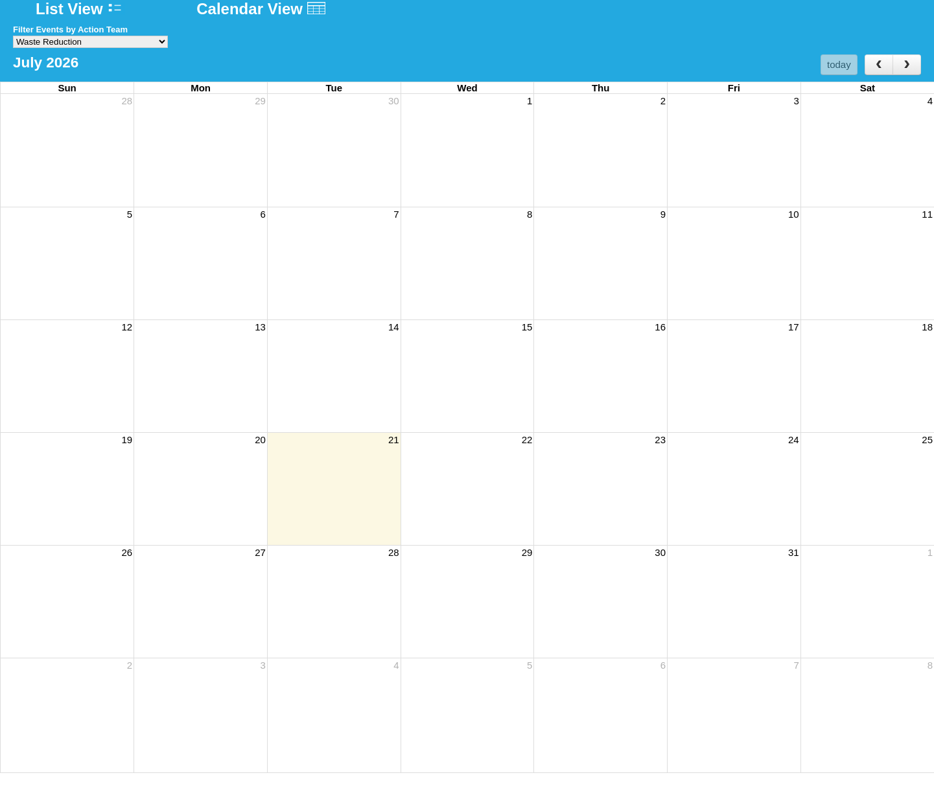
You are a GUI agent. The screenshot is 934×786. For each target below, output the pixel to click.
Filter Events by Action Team (70, 29)
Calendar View (260, 8)
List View (80, 8)
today (839, 64)
